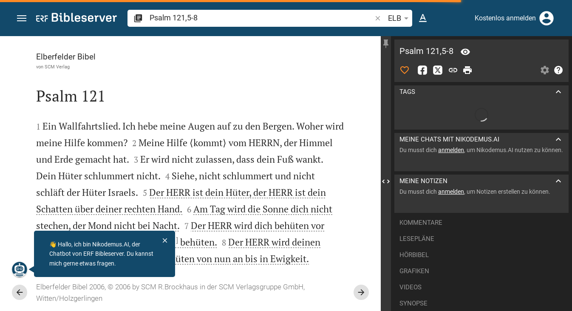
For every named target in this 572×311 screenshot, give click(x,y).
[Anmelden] (546, 18)
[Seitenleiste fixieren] (386, 43)
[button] (21, 18)
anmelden (451, 150)
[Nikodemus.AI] (19, 269)
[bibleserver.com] (76, 19)
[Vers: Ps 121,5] (465, 52)
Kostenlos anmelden (505, 18)
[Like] (404, 70)
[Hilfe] (558, 70)
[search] (261, 17)
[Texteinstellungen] (422, 18)
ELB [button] (399, 18)
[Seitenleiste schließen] (386, 181)
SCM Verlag (57, 67)
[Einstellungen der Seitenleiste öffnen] (545, 70)
